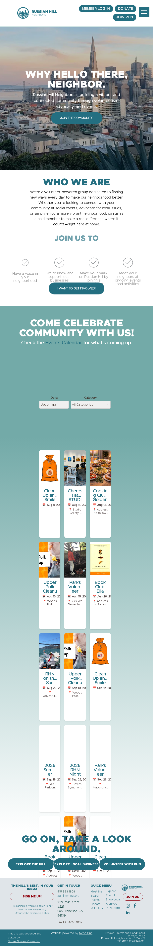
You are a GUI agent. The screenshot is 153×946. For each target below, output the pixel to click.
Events (95, 900)
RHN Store (113, 908)
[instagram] (128, 906)
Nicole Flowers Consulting (24, 941)
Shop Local (113, 899)
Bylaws (109, 933)
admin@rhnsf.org (68, 895)
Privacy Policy (136, 935)
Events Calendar (63, 343)
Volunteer (97, 908)
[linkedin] (128, 913)
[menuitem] (96, 8)
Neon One (85, 933)
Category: (90, 398)
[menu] (144, 12)
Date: (54, 398)
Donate (95, 904)
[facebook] (135, 906)
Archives (111, 903)
